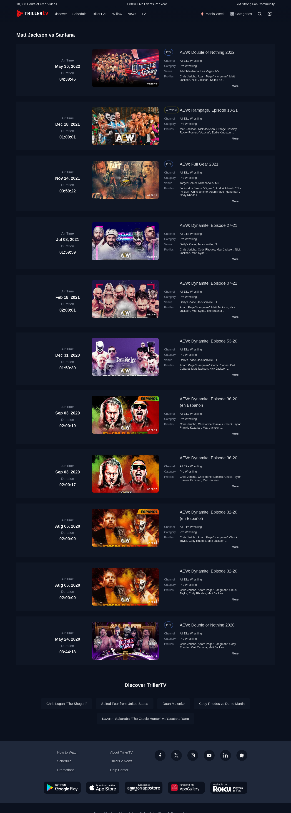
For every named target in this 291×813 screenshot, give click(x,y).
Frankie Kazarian (190, 427)
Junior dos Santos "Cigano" (197, 188)
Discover (60, 14)
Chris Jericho (188, 76)
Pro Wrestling (188, 66)
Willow (117, 14)
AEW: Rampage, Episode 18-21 (209, 110)
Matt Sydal (198, 253)
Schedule (79, 14)
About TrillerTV (121, 752)
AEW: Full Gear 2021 (199, 164)
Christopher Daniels (210, 424)
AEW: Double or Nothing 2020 (207, 625)
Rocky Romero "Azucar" (195, 132)
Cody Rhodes (188, 195)
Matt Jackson (188, 129)
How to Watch (67, 752)
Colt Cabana (199, 647)
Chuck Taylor (232, 424)
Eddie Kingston (221, 132)
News (132, 14)
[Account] (270, 14)
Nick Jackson (200, 80)
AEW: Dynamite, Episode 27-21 (208, 225)
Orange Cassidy (226, 129)
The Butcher (214, 310)
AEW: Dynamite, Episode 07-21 (208, 283)
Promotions (66, 770)
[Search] (260, 14)
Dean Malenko (174, 704)
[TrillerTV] (32, 13)
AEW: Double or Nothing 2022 (207, 52)
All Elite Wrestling (191, 60)
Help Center (119, 770)
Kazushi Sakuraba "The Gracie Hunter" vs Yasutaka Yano (145, 719)
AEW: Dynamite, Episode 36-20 (208, 458)
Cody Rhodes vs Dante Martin (222, 704)
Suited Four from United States (124, 704)
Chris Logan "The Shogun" (66, 704)
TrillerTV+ (99, 14)
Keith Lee (216, 80)
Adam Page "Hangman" (213, 76)
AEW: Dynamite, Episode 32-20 (208, 571)
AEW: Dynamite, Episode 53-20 (208, 341)
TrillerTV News (121, 761)
